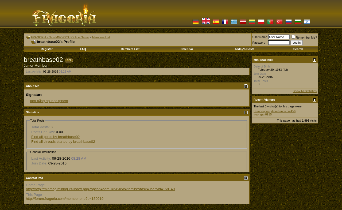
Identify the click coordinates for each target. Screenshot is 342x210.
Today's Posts (244, 49)
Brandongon (262, 111)
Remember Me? (304, 37)
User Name (259, 37)
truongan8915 (263, 114)
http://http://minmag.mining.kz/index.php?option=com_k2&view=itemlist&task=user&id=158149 (100, 189)
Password (258, 42)
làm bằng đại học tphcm (49, 101)
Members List (101, 37)
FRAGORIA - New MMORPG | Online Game (60, 37)
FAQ (83, 49)
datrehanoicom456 (283, 111)
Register (47, 49)
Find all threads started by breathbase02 (63, 142)
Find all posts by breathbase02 (55, 137)
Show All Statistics (305, 91)
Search (298, 49)
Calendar (187, 49)
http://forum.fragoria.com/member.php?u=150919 (64, 199)
